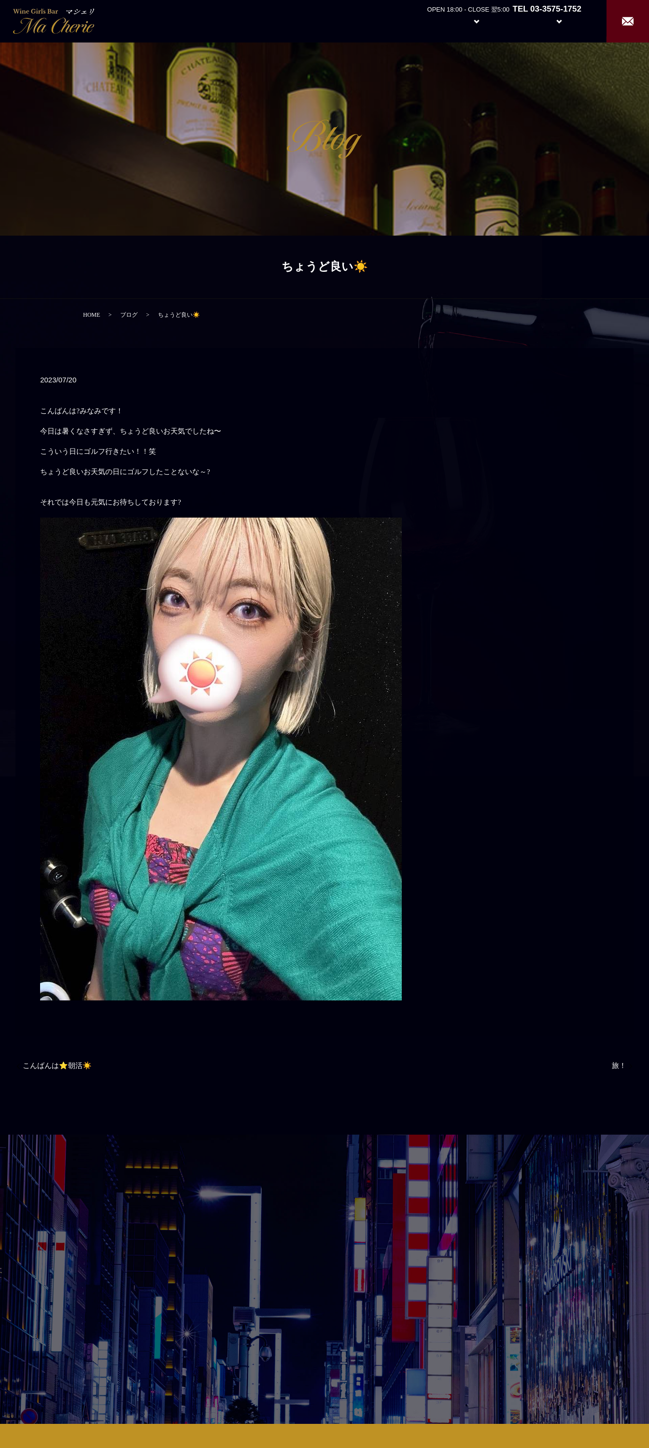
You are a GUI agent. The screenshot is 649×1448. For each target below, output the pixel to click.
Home (388, 20)
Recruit (568, 20)
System (469, 20)
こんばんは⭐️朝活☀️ (57, 1065)
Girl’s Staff (514, 20)
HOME (91, 314)
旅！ (619, 1065)
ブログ (129, 314)
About (424, 20)
